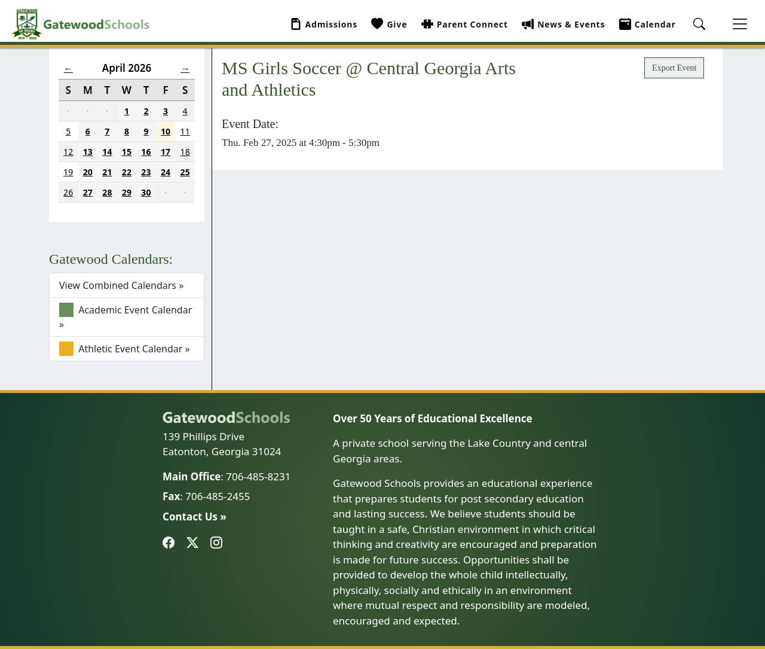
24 (165, 172)
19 (68, 172)
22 (126, 172)
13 (88, 151)
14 (107, 151)
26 (68, 192)
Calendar (647, 24)
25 (185, 172)
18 (185, 151)
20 (88, 172)
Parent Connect (464, 24)
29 (126, 192)
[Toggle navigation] (740, 24)
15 (126, 151)
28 (107, 192)
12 (68, 151)
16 (146, 151)
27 (88, 192)
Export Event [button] (674, 67)
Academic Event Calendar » (125, 317)
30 (146, 192)
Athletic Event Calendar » (124, 349)
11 (185, 131)
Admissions (324, 24)
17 (165, 151)
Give (389, 24)
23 (146, 172)
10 (165, 131)
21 (107, 172)
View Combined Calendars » (121, 285)
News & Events (563, 24)
